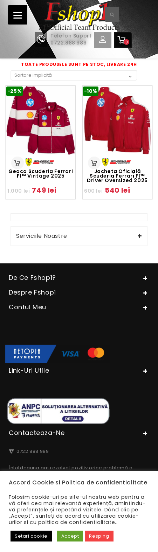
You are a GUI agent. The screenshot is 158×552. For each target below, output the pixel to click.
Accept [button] (70, 536)
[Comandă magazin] (74, 75)
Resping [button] (99, 536)
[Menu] (17, 15)
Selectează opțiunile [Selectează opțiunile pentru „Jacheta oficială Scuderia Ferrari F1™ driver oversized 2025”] (94, 163)
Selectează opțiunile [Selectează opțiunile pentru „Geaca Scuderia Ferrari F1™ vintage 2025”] (17, 163)
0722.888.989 (31, 451)
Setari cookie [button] (31, 536)
